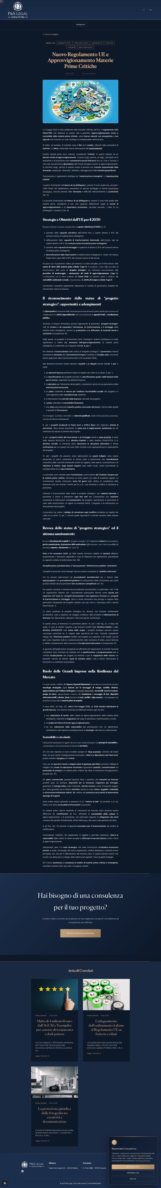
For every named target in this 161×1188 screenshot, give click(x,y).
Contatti (120, 10)
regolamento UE (97, 43)
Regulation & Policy (64, 43)
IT (144, 10)
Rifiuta (133, 1179)
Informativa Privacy (143, 1161)
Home (49, 10)
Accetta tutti (133, 1167)
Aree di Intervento (88, 10)
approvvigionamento (86, 47)
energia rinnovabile (86, 691)
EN (151, 10)
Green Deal (109, 43)
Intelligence (80, 25)
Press (111, 10)
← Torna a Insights (51, 34)
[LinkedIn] (22, 1171)
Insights (102, 10)
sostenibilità (72, 47)
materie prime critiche (81, 43)
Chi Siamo (59, 10)
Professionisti (72, 10)
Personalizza (133, 1173)
